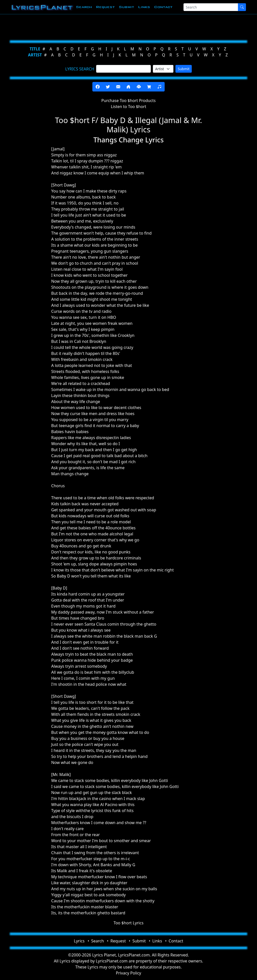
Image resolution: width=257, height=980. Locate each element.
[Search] (210, 7)
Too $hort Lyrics (128, 923)
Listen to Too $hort (128, 106)
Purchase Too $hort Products (128, 100)
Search (84, 7)
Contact (163, 7)
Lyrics (79, 941)
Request (105, 7)
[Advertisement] (128, 26)
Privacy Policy (128, 973)
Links (144, 7)
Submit (126, 7)
